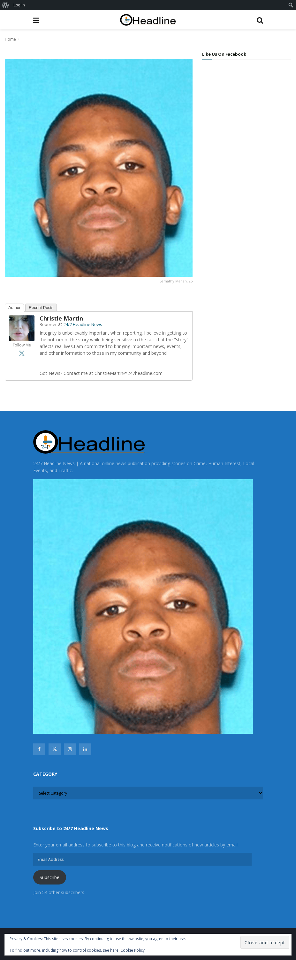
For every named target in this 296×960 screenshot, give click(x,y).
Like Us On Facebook (224, 54)
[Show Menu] (36, 19)
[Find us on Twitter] (55, 749)
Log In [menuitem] (19, 5)
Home (10, 39)
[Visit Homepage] (148, 20)
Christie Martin (61, 318)
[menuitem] (5, 5)
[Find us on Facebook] (39, 749)
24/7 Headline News (83, 324)
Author (14, 307)
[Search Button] (260, 19)
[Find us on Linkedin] (85, 749)
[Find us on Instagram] (70, 749)
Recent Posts (41, 307)
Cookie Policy (132, 950)
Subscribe (49, 877)
